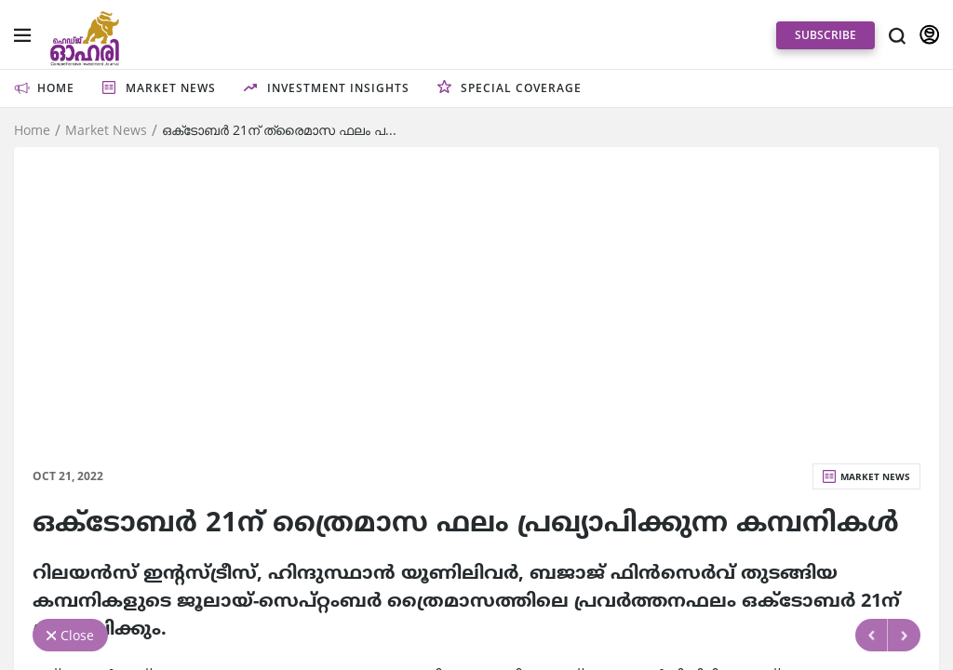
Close (77, 635)
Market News (106, 130)
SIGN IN (929, 35)
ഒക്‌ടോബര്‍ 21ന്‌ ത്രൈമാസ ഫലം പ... (279, 130)
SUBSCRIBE (825, 35)
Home (32, 130)
